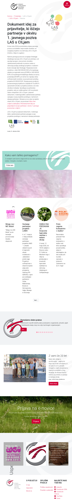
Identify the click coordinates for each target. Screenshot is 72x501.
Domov (9, 16)
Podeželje (17, 16)
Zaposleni (29, 488)
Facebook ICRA (60, 489)
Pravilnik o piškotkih (46, 490)
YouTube (58, 496)
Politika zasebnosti (46, 487)
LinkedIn (58, 487)
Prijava (36, 421)
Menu (67, 5)
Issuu (57, 498)
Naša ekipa (53, 383)
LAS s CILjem (13, 18)
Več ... (36, 300)
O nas (28, 485)
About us (29, 491)
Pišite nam (9, 165)
